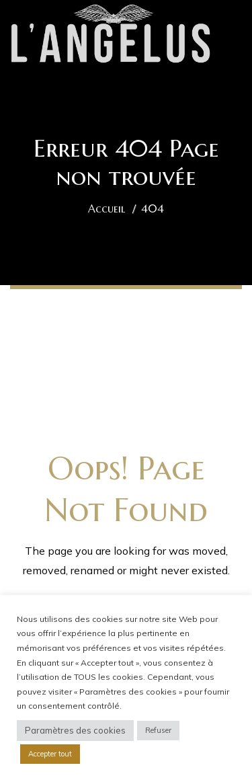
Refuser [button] (158, 730)
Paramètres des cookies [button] (75, 730)
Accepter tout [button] (50, 753)
